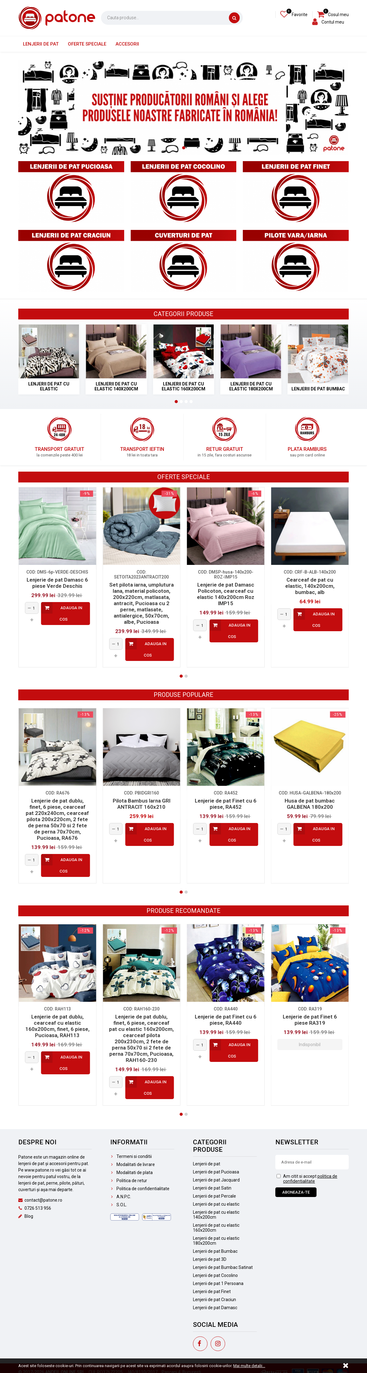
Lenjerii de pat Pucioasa (216, 1171)
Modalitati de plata (131, 1172)
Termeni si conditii (131, 1156)
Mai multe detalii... (249, 1365)
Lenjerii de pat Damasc (215, 1307)
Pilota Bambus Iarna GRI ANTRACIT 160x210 (141, 804)
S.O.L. (118, 1204)
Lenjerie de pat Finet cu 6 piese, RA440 (225, 1020)
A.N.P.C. (120, 1196)
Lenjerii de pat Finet (212, 1291)
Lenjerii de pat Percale (214, 1196)
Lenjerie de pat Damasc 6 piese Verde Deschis (57, 583)
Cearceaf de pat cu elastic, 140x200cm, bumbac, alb (309, 586)
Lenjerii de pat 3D (209, 1259)
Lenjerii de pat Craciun (214, 1299)
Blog (25, 1216)
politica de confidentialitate (310, 1179)
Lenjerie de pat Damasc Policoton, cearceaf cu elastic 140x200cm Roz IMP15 (225, 594)
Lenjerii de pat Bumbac (215, 1251)
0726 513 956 (34, 1208)
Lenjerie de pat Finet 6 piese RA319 (310, 1020)
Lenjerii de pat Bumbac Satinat (223, 1267)
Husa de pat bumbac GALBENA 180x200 (310, 804)
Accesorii (127, 44)
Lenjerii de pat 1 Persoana (218, 1283)
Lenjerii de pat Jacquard (216, 1179)
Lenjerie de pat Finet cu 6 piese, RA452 (225, 804)
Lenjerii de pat (41, 44)
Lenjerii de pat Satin (212, 1188)
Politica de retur (128, 1180)
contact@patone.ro (40, 1200)
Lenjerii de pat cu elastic (216, 1204)
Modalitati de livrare (132, 1164)
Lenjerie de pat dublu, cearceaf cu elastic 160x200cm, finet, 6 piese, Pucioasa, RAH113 (57, 1026)
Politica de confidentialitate (139, 1188)
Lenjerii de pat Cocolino (215, 1275)
